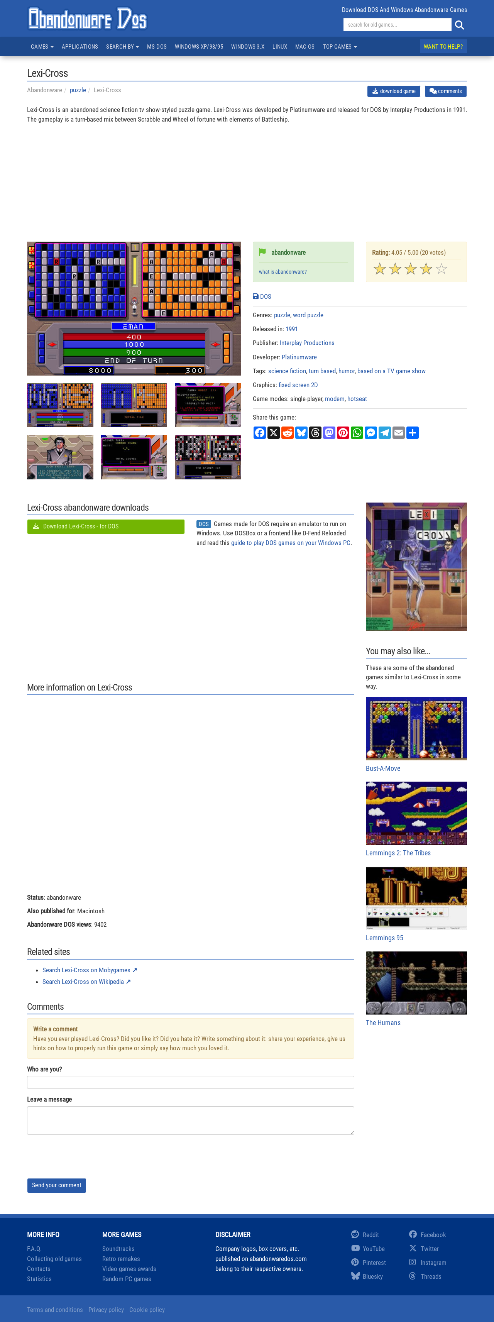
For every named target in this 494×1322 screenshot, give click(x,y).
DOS (262, 296)
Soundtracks (118, 1249)
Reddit (365, 1235)
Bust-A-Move (416, 734)
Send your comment (56, 1185)
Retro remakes (121, 1259)
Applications (80, 46)
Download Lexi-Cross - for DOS (75, 526)
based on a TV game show (391, 371)
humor (346, 371)
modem (335, 399)
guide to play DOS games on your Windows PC (290, 543)
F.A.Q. (34, 1249)
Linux (279, 46)
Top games (340, 46)
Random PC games (126, 1279)
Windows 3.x (247, 46)
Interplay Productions (307, 343)
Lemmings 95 (416, 904)
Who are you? (44, 1069)
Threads (425, 1276)
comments (446, 91)
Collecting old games (54, 1259)
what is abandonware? (283, 272)
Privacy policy (106, 1310)
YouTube (368, 1249)
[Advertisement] (247, 188)
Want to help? (443, 46)
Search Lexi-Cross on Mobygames (86, 970)
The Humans (416, 989)
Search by (122, 46)
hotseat (357, 399)
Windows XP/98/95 (199, 46)
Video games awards (129, 1269)
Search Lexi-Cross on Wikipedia (83, 981)
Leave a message (49, 1099)
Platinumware (299, 357)
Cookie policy (147, 1310)
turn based (322, 371)
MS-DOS (157, 46)
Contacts (39, 1269)
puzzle (78, 90)
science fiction (287, 371)
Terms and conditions (55, 1310)
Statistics (39, 1279)
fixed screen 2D (298, 385)
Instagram (428, 1262)
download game (394, 91)
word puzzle (308, 315)
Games (42, 46)
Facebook (427, 1235)
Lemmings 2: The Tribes (416, 819)
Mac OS (305, 46)
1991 (292, 329)
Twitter (424, 1249)
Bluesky (367, 1276)
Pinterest (368, 1262)
